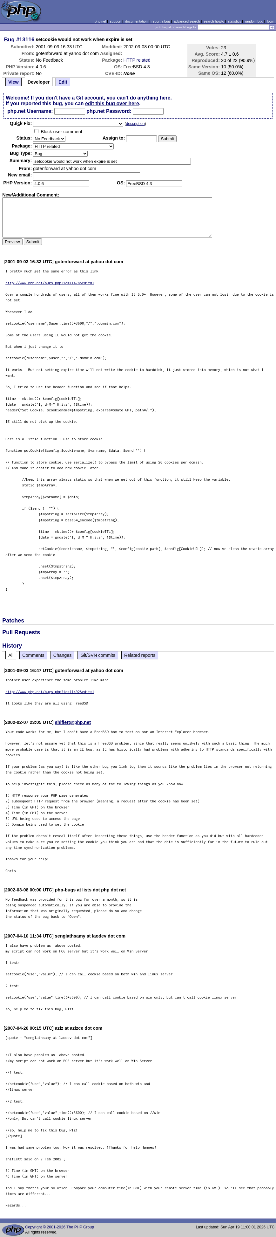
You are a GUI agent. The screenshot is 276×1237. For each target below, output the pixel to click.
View (13, 82)
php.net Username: (30, 111)
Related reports (139, 655)
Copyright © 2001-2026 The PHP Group (59, 1227)
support (115, 21)
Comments (33, 655)
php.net (100, 21)
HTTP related (137, 60)
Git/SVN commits (97, 655)
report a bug (160, 21)
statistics (234, 21)
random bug (254, 21)
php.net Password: (108, 111)
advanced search (187, 21)
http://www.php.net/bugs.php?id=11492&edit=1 (49, 692)
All (10, 655)
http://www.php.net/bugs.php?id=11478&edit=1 (49, 283)
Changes (62, 655)
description (135, 123)
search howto (214, 21)
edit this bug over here (112, 103)
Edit (62, 82)
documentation (136, 21)
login (270, 21)
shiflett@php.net (73, 722)
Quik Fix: (21, 123)
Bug (9, 39)
